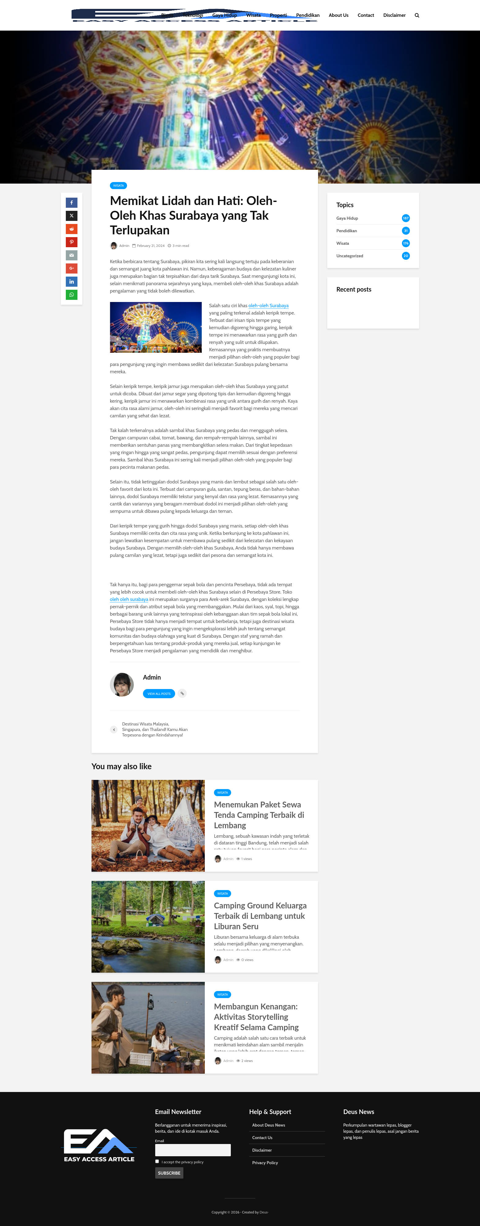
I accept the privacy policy (183, 1162)
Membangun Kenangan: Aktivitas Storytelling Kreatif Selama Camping (256, 1016)
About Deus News (268, 1125)
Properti (278, 15)
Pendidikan (308, 15)
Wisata (253, 15)
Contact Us (262, 1137)
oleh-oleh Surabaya (269, 305)
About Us (338, 15)
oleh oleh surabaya (129, 599)
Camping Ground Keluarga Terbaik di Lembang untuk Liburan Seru (260, 915)
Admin (119, 245)
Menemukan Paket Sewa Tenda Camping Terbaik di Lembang (259, 814)
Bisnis (167, 15)
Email (159, 1140)
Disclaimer (394, 15)
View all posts (159, 694)
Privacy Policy (265, 1162)
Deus (264, 1212)
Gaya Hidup (224, 15)
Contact (366, 15)
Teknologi (193, 15)
